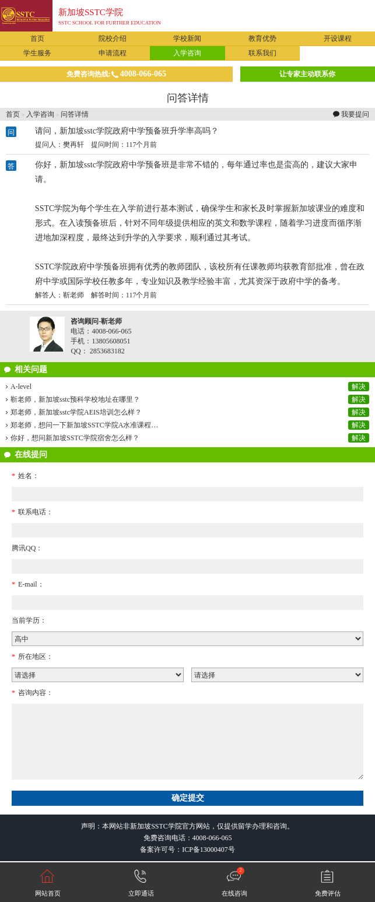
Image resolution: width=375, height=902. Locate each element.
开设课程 (338, 38)
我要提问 (355, 114)
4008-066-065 (212, 838)
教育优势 (262, 38)
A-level (20, 386)
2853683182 (107, 351)
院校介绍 (113, 38)
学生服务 (37, 53)
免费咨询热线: (116, 73)
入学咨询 (187, 53)
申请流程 (113, 53)
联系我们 (262, 53)
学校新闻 (187, 38)
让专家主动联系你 (307, 74)
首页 (37, 38)
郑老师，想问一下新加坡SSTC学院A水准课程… (84, 425)
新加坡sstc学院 (86, 164)
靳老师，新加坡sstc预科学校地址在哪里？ (75, 399)
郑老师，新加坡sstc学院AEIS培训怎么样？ (76, 412)
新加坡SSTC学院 (90, 12)
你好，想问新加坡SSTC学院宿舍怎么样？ (74, 438)
